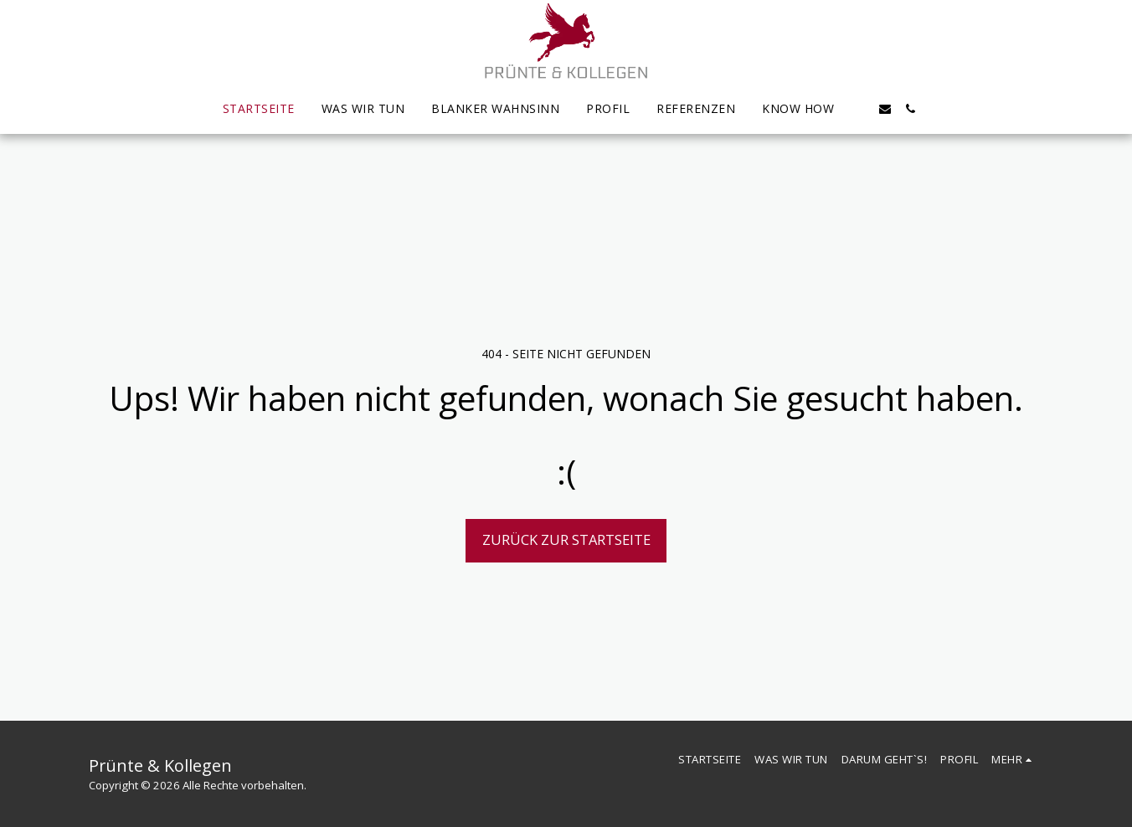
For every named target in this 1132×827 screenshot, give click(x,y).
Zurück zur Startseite (566, 539)
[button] (860, 109)
